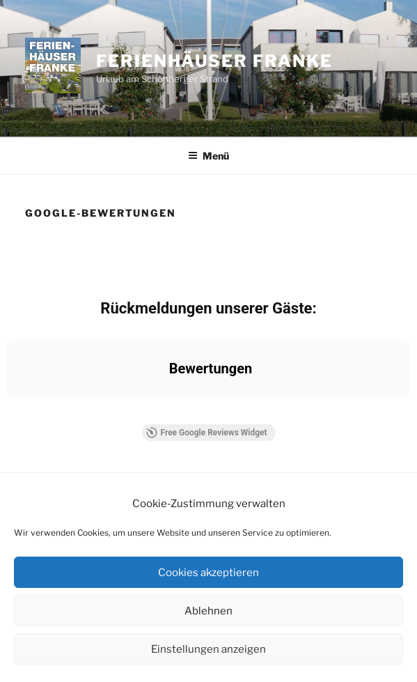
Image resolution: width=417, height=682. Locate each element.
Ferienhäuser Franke (214, 61)
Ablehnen (208, 611)
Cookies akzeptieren (208, 572)
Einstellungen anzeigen (208, 649)
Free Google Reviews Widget (206, 432)
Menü (208, 156)
